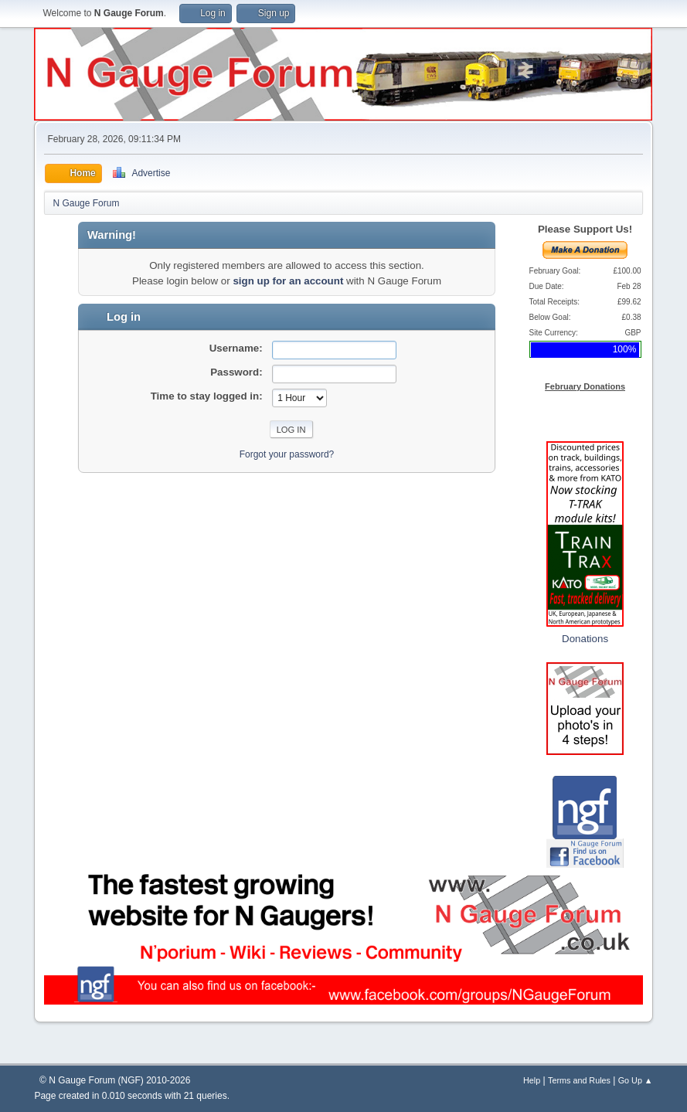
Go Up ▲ (635, 1080)
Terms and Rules (579, 1080)
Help (531, 1080)
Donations (585, 638)
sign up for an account (288, 281)
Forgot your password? (287, 454)
